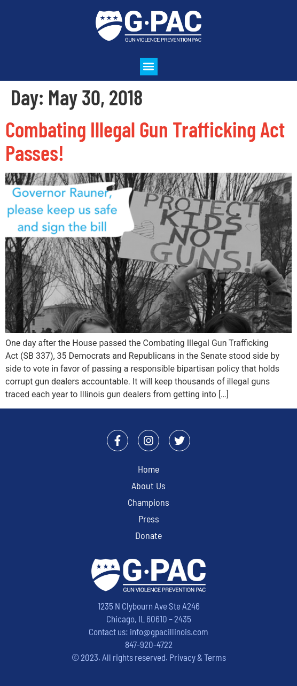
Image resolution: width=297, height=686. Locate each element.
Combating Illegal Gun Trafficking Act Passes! (145, 140)
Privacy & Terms (197, 657)
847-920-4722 (149, 644)
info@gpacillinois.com (169, 631)
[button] (149, 66)
